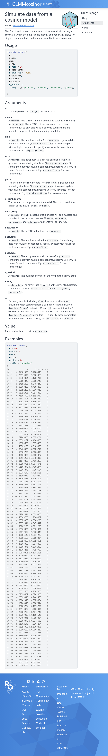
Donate (26, 723)
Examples (87, 32)
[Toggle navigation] (99, 4)
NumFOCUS (78, 697)
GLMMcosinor (27, 4)
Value (85, 27)
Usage (85, 18)
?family (44, 285)
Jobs (24, 718)
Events (40, 709)
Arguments (88, 22)
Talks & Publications (62, 716)
